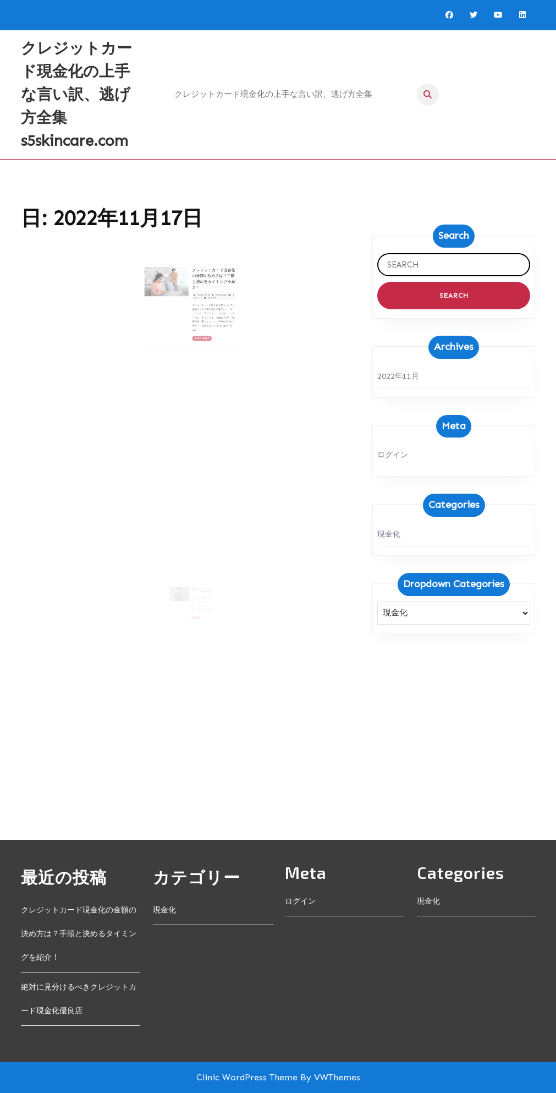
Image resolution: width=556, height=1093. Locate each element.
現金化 (388, 534)
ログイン (392, 455)
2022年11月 (398, 376)
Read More (199, 324)
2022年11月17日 (199, 294)
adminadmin (211, 294)
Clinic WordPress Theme (247, 1077)
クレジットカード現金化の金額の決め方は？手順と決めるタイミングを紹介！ (206, 282)
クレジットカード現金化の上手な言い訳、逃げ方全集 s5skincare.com (76, 94)
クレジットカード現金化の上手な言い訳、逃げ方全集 (273, 94)
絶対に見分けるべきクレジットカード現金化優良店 (199, 599)
